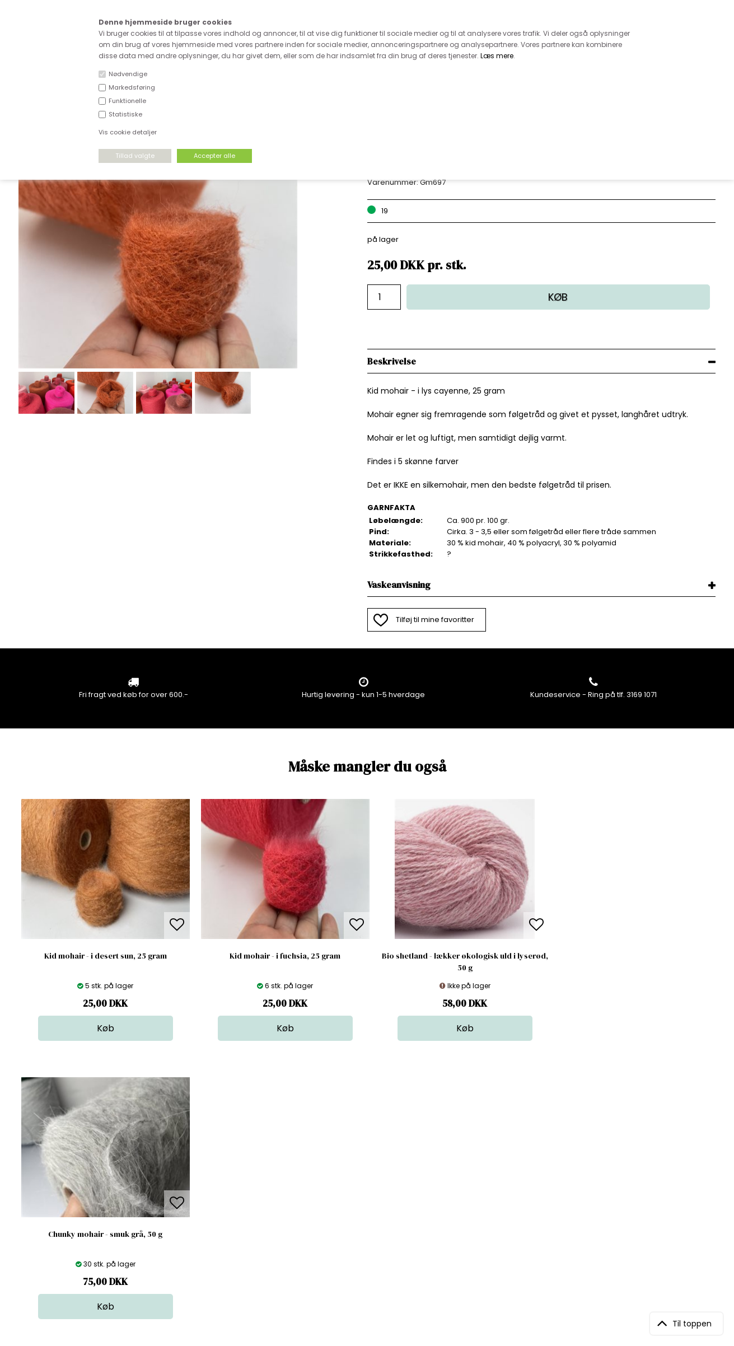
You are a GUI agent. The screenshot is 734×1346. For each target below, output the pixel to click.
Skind (362, 1161)
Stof (360, 1149)
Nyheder (368, 1194)
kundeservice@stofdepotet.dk (74, 1205)
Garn (362, 1172)
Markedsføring (132, 87)
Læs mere (496, 55)
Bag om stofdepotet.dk (228, 1161)
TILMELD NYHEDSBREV (613, 1175)
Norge (197, 1183)
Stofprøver (372, 1217)
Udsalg (365, 1205)
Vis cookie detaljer (128, 132)
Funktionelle (127, 100)
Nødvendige (128, 73)
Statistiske (125, 114)
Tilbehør (367, 1183)
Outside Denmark (218, 1194)
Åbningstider (209, 1149)
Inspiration (372, 1228)
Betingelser (206, 1205)
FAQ (193, 1172)
